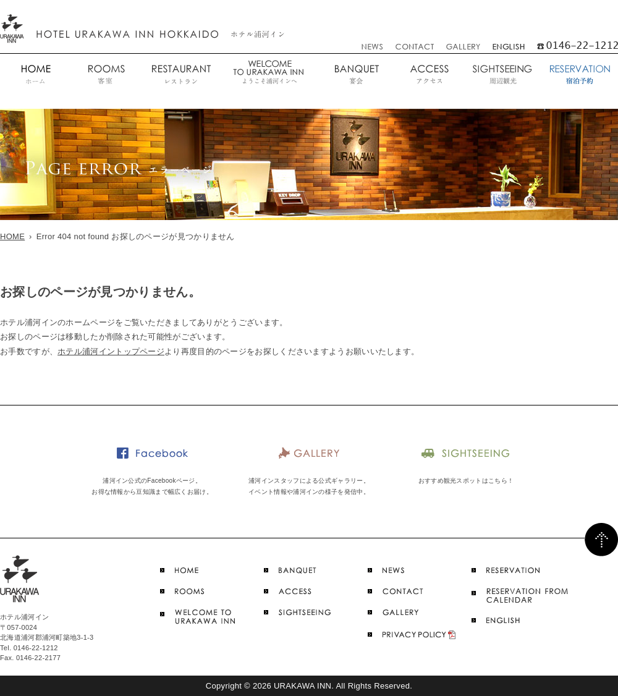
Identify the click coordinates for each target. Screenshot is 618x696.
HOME (12, 236)
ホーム (35, 75)
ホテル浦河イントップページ (110, 351)
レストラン (180, 75)
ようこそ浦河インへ (268, 75)
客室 (105, 75)
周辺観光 (502, 75)
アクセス (429, 75)
